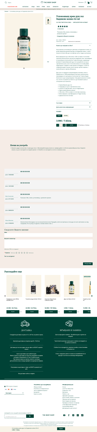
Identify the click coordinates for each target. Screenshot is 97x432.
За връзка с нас (66, 390)
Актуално (25, 6)
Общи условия (38, 387)
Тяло (38, 6)
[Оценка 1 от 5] (16, 253)
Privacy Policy (17, 418)
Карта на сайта (38, 394)
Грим (43, 6)
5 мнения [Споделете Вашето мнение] (61, 29)
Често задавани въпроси (40, 390)
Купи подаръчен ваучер (69, 401)
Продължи (87, 263)
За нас (64, 387)
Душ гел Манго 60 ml (69, 299)
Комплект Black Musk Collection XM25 (50, 299)
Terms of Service (22, 418)
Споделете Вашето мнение (65, 36)
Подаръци (65, 6)
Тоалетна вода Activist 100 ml (33, 299)
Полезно (81, 6)
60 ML (59, 115)
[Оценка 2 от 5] (19, 253)
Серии (73, 6)
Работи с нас (65, 394)
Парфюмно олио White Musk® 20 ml (12, 299)
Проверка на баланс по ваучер (70, 403)
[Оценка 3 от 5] (22, 253)
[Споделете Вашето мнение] (62, 26)
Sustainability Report (67, 406)
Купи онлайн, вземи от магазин (71, 397)
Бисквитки (36, 392)
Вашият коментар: (9, 238)
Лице (33, 6)
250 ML (66, 115)
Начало (6, 11)
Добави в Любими (83, 125)
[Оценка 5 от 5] (27, 253)
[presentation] (26, 260)
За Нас (89, 6)
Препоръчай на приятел (69, 399)
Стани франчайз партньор (69, 404)
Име (5, 232)
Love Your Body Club (67, 388)
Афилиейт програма (67, 396)
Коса (48, 6)
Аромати (55, 6)
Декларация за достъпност (69, 408)
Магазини (65, 392)
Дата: (6, 174)
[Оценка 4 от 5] (24, 253)
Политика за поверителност (41, 388)
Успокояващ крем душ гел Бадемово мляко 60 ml (21, 11)
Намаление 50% (12, 6)
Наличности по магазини (74, 41)
